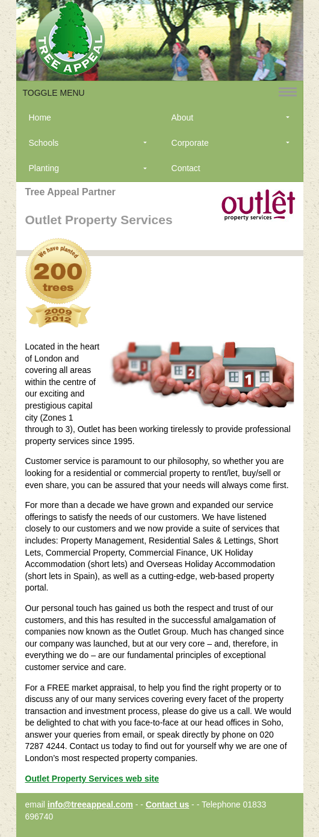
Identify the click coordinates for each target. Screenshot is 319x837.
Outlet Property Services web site (92, 778)
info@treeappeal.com (90, 804)
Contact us (167, 804)
